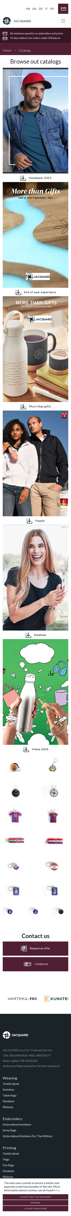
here (57, 1190)
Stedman (35, 635)
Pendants (8, 1101)
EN (34, 8)
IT (46, 8)
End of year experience (35, 292)
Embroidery (12, 1118)
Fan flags (8, 1165)
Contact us (35, 964)
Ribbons (8, 1107)
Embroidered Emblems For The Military (27, 1136)
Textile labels (11, 1083)
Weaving (10, 1078)
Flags (6, 1159)
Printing (9, 1148)
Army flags (9, 1130)
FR (52, 8)
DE (41, 8)
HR (28, 8)
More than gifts (35, 406)
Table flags (10, 1095)
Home (7, 50)
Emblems (8, 1089)
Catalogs (24, 50)
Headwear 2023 (35, 178)
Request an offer (35, 948)
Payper (35, 521)
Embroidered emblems (17, 1124)
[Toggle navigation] (63, 21)
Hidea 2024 (35, 749)
